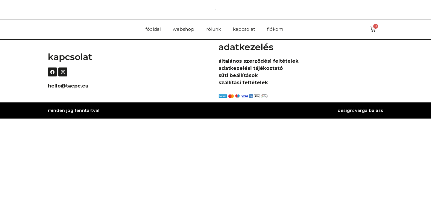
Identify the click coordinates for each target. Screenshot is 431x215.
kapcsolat (244, 29)
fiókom (275, 29)
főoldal (153, 29)
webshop (183, 29)
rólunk (213, 29)
